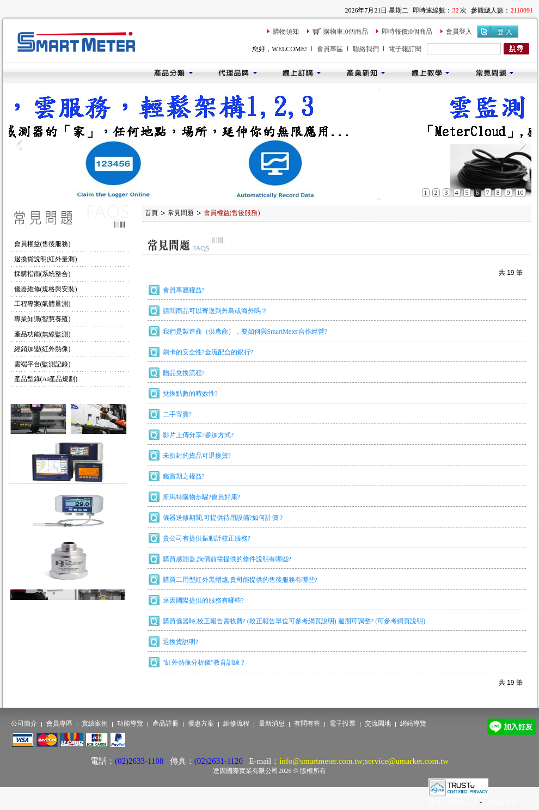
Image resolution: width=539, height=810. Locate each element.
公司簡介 (24, 723)
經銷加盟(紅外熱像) (42, 349)
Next (522, 144)
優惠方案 (201, 723)
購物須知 (286, 31)
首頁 (151, 213)
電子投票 (342, 723)
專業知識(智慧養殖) (42, 319)
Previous (18, 144)
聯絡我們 (366, 49)
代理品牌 (237, 73)
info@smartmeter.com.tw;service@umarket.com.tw (364, 761)
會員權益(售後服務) (42, 244)
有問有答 (307, 723)
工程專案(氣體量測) (42, 304)
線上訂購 (301, 73)
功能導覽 (130, 723)
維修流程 (236, 723)
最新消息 (272, 723)
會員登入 (459, 31)
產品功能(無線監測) (42, 334)
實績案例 (95, 723)
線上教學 (430, 73)
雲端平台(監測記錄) (42, 364)
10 (520, 193)
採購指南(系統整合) (42, 274)
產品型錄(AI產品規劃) (46, 379)
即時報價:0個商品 (407, 31)
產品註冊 (165, 723)
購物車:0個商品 (345, 31)
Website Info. (500, 802)
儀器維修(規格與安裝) (45, 289)
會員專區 (330, 49)
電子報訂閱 (405, 49)
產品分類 (173, 73)
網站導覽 (413, 723)
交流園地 (378, 723)
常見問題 (494, 73)
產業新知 (366, 73)
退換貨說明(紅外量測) (45, 259)
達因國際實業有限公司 (245, 771)
